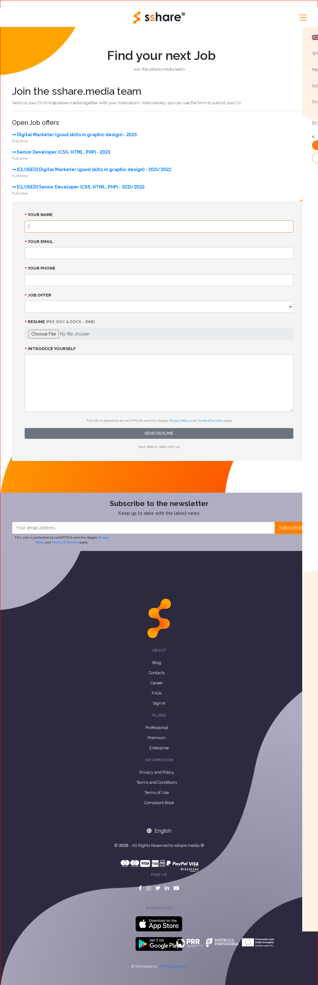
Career (156, 683)
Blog (156, 662)
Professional (156, 727)
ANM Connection (173, 966)
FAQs (157, 693)
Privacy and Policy (156, 772)
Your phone (40, 268)
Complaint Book (159, 802)
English (159, 831)
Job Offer (38, 295)
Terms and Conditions (157, 782)
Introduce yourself (50, 348)
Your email (39, 241)
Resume (60, 321)
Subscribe (290, 528)
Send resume (159, 433)
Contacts (157, 672)
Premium (157, 737)
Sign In (159, 703)
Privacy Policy (179, 420)
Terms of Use (156, 792)
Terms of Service (210, 420)
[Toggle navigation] (303, 17)
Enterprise (159, 747)
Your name (38, 214)
